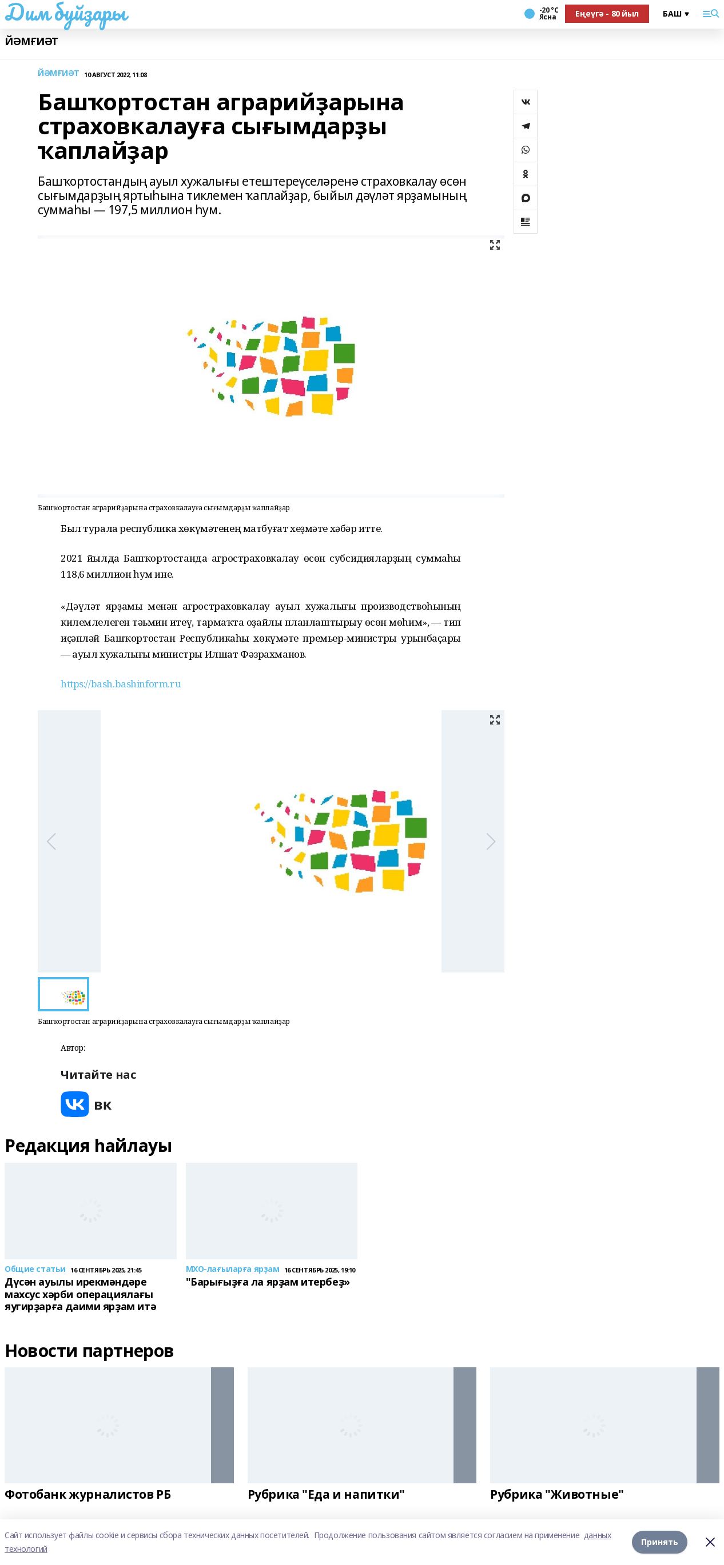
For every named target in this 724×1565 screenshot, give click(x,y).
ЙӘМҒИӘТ (31, 41)
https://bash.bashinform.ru (121, 683)
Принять (659, 1541)
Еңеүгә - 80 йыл (607, 13)
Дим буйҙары (65, 12)
